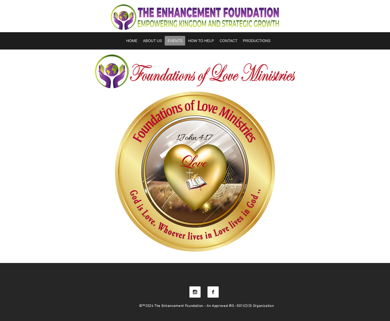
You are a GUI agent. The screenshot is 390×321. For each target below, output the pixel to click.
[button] (256, 41)
